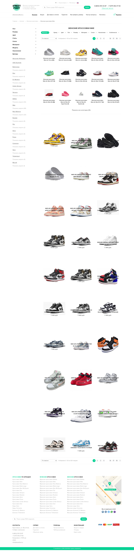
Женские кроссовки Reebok (76, 498)
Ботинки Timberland (19, 515)
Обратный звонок (107, 8)
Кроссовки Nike (17, 484)
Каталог (34, 15)
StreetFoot (17, 7)
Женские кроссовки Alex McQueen (78, 491)
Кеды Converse (17, 511)
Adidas (15, 99)
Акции (42, 15)
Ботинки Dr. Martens (19, 513)
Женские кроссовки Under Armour (78, 504)
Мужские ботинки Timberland (49, 515)
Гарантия (64, 15)
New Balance (17, 111)
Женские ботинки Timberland (76, 515)
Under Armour (17, 86)
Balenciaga (16, 67)
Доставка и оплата (53, 15)
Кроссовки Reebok (18, 498)
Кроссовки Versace (18, 495)
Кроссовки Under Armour (20, 504)
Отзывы (76, 533)
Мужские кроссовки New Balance (50, 487)
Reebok (15, 118)
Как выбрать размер (76, 15)
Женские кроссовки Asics (75, 500)
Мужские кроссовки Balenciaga (50, 489)
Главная (15, 21)
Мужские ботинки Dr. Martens (49, 513)
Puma (14, 137)
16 (110, 38)
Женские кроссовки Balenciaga (77, 489)
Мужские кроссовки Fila (47, 493)
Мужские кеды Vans (46, 509)
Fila (14, 124)
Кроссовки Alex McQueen (21, 491)
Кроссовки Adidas (18, 482)
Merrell (15, 162)
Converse (16, 143)
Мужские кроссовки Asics (48, 500)
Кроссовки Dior (17, 507)
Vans (14, 150)
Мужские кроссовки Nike (48, 484)
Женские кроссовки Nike (75, 484)
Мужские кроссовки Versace (49, 495)
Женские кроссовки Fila (74, 493)
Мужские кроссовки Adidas (48, 482)
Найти (87, 7)
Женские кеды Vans (73, 509)
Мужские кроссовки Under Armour (50, 504)
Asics (14, 131)
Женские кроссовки (32, 21)
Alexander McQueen (19, 58)
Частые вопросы (91, 15)
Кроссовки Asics (18, 500)
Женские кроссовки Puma (75, 502)
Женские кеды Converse (74, 511)
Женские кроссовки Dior (75, 507)
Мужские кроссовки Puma (48, 502)
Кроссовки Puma (18, 502)
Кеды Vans (16, 509)
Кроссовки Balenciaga (19, 489)
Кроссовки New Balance (20, 487)
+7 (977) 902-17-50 (114, 6)
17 (113, 38)
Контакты (102, 15)
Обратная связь (38, 535)
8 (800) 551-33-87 (100, 6)
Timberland (16, 156)
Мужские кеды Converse (47, 511)
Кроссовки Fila (17, 493)
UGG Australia (17, 63)
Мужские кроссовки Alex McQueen (51, 491)
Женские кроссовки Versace (76, 495)
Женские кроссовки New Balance (77, 487)
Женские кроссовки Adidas (75, 482)
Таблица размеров (59, 533)
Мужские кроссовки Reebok (49, 498)
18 (116, 38)
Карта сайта (77, 535)
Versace (15, 92)
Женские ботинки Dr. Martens (76, 513)
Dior (14, 73)
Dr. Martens (16, 79)
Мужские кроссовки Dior (47, 507)
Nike (14, 105)
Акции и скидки (79, 530)
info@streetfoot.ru (18, 15)
